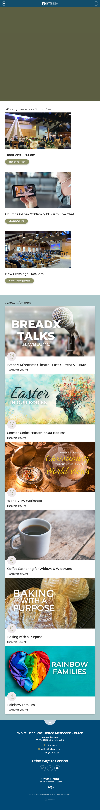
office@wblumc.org (50, 749)
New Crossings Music (19, 281)
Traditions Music (17, 162)
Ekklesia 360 (50, 799)
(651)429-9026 (50, 752)
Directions (50, 745)
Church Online (16, 221)
